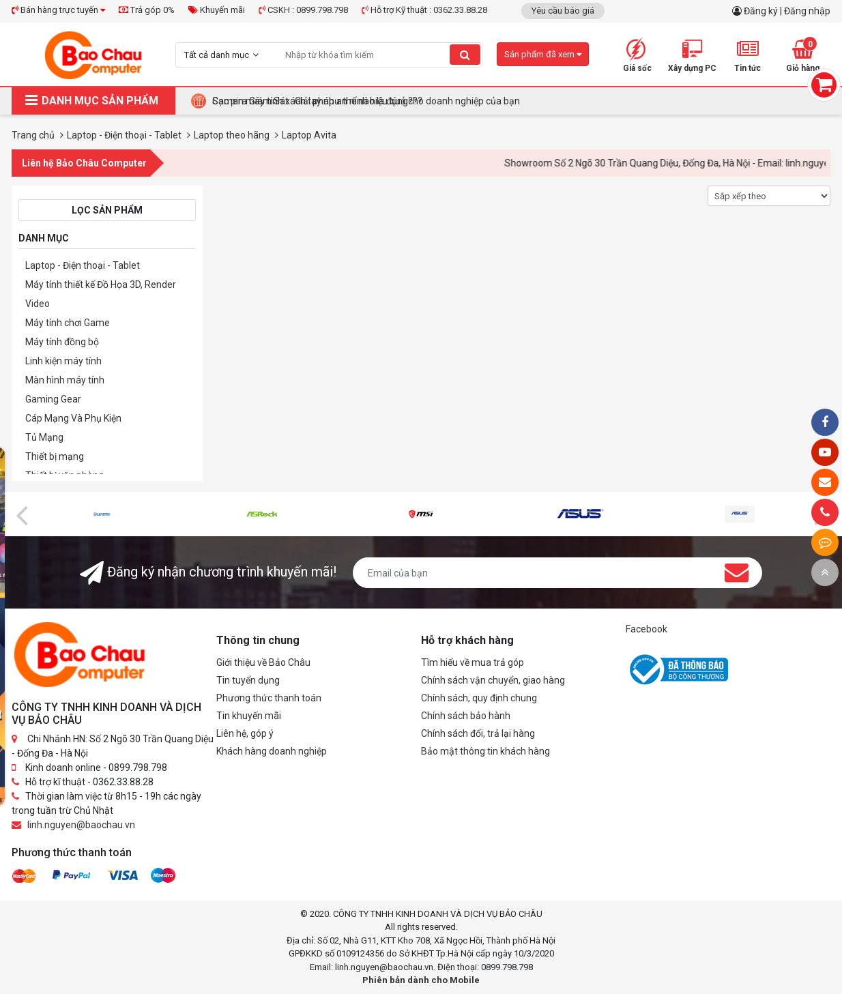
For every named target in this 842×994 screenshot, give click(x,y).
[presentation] (22, 514)
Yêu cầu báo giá (563, 10)
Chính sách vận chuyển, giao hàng (493, 680)
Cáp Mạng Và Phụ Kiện (73, 418)
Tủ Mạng (44, 437)
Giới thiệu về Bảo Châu (263, 662)
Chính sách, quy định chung (479, 697)
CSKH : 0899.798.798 (303, 10)
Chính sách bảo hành (465, 715)
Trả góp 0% (147, 10)
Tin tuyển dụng (248, 680)
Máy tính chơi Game (67, 322)
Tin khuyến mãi (248, 715)
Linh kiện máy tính (63, 360)
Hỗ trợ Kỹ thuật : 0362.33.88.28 (424, 10)
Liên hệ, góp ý (245, 733)
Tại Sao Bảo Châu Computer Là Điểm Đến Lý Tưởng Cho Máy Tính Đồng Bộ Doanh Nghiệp (401, 101)
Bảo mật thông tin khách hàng (485, 751)
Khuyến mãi (216, 10)
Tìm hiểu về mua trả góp (472, 662)
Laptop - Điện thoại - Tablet (82, 265)
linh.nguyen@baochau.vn (81, 824)
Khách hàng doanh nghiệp (271, 751)
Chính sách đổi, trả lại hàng (478, 733)
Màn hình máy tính (64, 380)
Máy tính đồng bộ (62, 341)
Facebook (646, 629)
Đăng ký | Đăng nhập (787, 10)
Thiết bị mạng (54, 456)
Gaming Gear (53, 399)
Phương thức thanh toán (268, 697)
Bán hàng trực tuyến (58, 10)
